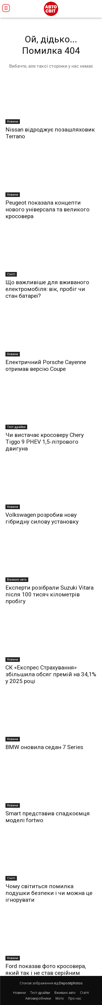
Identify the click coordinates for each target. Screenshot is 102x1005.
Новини (12, 121)
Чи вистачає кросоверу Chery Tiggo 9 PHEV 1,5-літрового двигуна (44, 442)
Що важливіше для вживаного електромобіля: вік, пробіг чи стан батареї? (47, 289)
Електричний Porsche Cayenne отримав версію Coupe (45, 365)
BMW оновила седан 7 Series (44, 747)
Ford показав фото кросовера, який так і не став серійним (45, 969)
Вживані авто (17, 579)
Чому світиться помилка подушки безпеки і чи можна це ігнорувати (48, 893)
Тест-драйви (16, 427)
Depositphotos (70, 983)
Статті (11, 274)
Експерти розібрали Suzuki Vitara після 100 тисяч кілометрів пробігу (49, 594)
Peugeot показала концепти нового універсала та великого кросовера (47, 209)
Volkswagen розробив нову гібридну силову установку (42, 518)
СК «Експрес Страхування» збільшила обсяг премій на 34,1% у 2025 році (50, 674)
